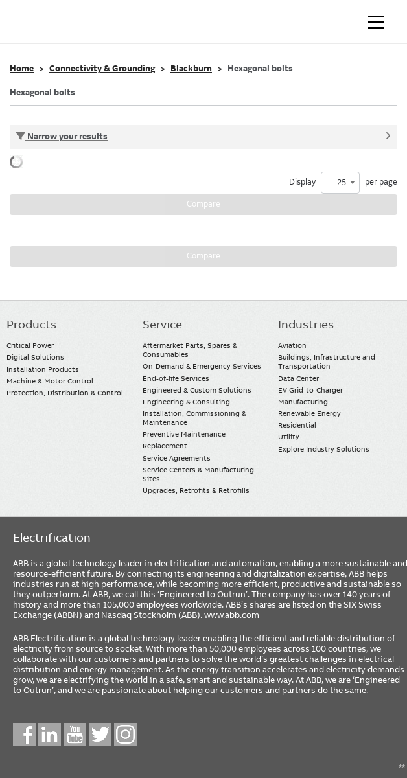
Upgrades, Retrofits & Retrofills (196, 490)
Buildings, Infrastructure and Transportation (326, 361)
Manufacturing (303, 401)
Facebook (24, 734)
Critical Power (30, 345)
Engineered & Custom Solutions (197, 390)
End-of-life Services (176, 378)
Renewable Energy (309, 413)
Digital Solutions (35, 356)
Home (22, 68)
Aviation (292, 345)
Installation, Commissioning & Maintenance (194, 418)
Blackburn (191, 68)
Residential (297, 424)
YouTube (75, 734)
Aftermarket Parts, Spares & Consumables (190, 350)
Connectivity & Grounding (102, 68)
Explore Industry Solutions (323, 448)
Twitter (100, 734)
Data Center (298, 378)
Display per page (343, 183)
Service (162, 324)
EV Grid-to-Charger (310, 390)
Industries (306, 324)
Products (31, 324)
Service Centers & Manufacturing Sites (198, 474)
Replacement (165, 445)
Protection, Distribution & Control (64, 392)
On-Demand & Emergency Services (202, 366)
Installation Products (42, 369)
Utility (288, 436)
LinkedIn (49, 734)
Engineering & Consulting (186, 401)
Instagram (125, 734)
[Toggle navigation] (376, 22)
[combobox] (340, 183)
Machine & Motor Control (49, 380)
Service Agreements (177, 458)
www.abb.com (231, 615)
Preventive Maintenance (184, 434)
